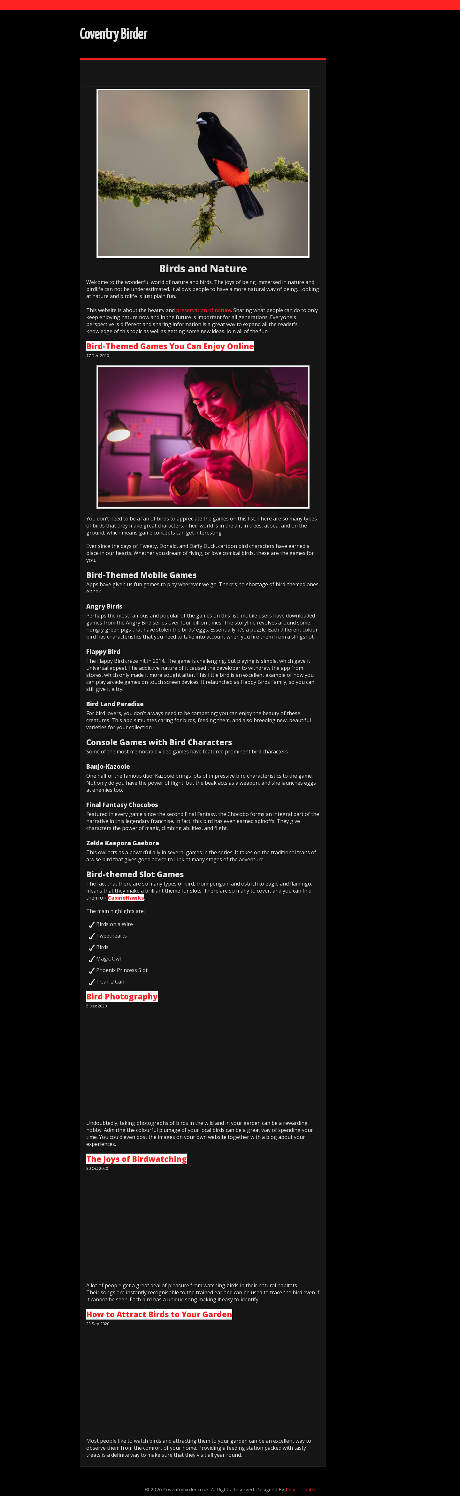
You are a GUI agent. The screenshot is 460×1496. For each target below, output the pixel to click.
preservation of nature (203, 310)
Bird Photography (122, 996)
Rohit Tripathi (300, 1489)
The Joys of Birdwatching (136, 1159)
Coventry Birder (113, 35)
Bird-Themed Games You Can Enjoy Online (170, 346)
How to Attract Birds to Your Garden (159, 1314)
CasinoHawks (126, 897)
